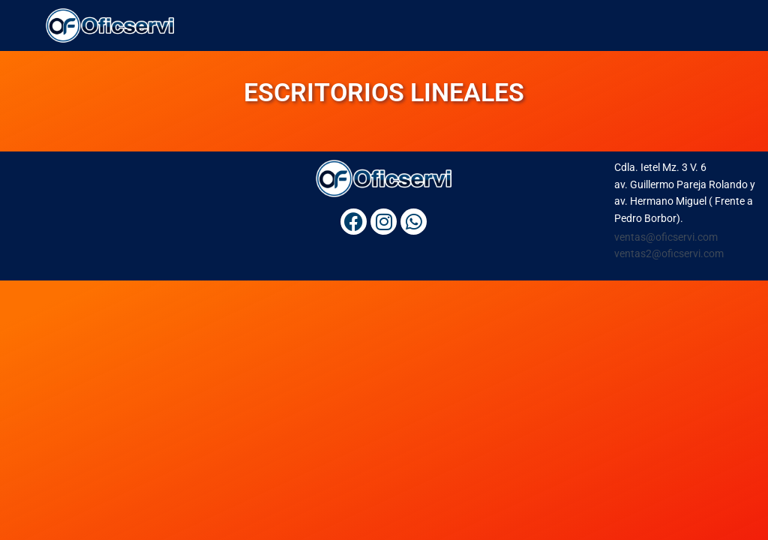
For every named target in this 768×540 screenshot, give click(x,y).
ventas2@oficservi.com (669, 254)
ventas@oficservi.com (666, 237)
